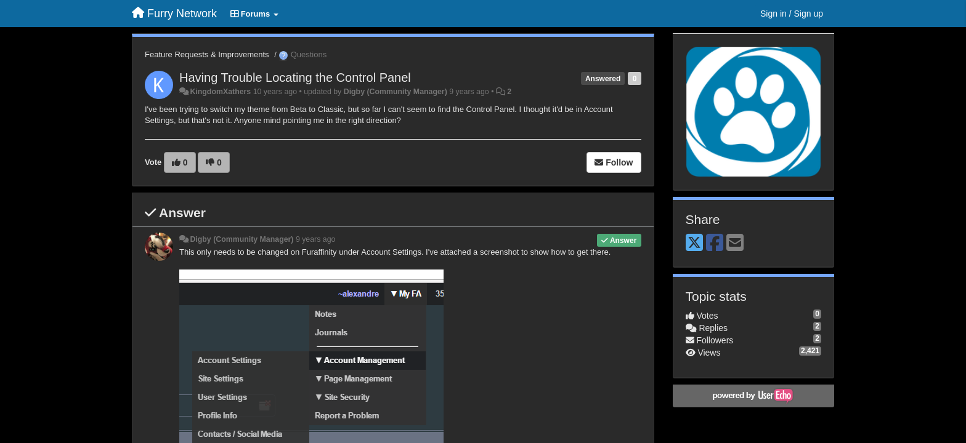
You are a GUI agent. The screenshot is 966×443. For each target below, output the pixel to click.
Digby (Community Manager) (395, 91)
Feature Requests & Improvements (207, 54)
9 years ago (316, 239)
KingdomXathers (220, 91)
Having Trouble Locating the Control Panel (295, 77)
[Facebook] (714, 243)
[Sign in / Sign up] (791, 13)
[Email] (735, 243)
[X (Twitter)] (694, 243)
